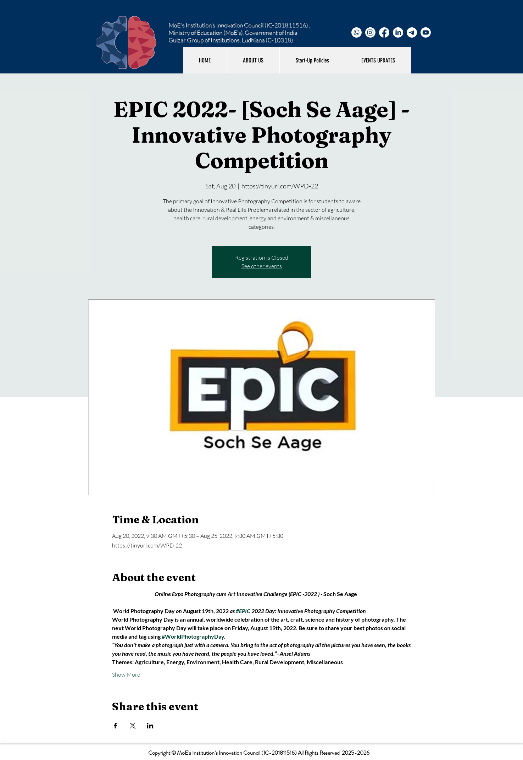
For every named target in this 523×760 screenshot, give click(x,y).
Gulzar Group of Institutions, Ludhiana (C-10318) (230, 40)
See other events (261, 266)
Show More (126, 674)
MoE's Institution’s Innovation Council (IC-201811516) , (239, 25)
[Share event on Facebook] (115, 725)
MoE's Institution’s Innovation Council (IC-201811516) (237, 753)
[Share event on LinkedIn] (150, 725)
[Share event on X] (132, 725)
